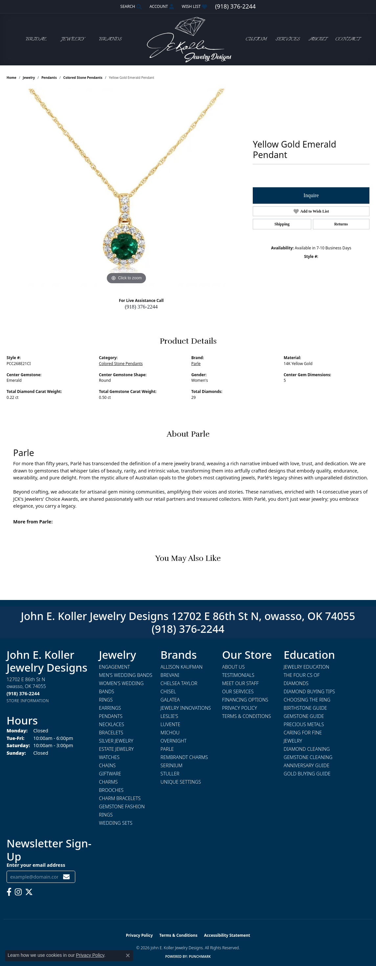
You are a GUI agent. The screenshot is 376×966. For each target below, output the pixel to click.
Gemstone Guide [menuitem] (304, 716)
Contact (347, 39)
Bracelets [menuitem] (111, 732)
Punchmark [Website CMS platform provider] (200, 956)
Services (287, 39)
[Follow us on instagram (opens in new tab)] (18, 892)
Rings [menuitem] (106, 700)
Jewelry (72, 39)
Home (11, 77)
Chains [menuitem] (107, 765)
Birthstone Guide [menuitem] (305, 708)
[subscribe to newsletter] (66, 877)
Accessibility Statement (227, 935)
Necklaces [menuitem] (111, 724)
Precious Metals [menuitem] (304, 724)
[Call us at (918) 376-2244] (23, 693)
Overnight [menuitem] (173, 741)
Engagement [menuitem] (114, 667)
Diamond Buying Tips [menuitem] (309, 691)
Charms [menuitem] (108, 782)
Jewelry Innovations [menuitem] (185, 708)
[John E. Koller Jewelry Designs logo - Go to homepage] (188, 39)
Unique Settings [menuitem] (180, 782)
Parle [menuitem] (167, 749)
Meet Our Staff (240, 683)
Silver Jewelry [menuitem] (116, 741)
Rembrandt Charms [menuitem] (184, 757)
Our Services (238, 691)
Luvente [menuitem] (170, 724)
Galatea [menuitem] (170, 700)
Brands (110, 39)
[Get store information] (28, 700)
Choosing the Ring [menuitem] (307, 700)
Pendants (49, 77)
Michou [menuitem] (169, 732)
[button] (130, 6)
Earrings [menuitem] (110, 708)
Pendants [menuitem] (111, 716)
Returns (341, 224)
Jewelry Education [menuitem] (306, 667)
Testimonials (238, 675)
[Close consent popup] (128, 955)
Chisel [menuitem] (168, 691)
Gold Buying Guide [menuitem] (307, 773)
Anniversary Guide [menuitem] (306, 765)
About (317, 39)
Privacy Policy (239, 708)
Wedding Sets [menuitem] (115, 823)
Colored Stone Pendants (82, 77)
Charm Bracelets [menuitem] (120, 798)
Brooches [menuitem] (111, 790)
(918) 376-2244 (141, 307)
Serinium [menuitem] (171, 765)
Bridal (36, 39)
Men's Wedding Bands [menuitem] (125, 675)
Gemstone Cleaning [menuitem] (308, 757)
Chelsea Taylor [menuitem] (178, 683)
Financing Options (245, 700)
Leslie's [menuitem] (169, 716)
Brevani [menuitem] (169, 675)
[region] (126, 187)
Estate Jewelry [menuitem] (116, 749)
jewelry (29, 77)
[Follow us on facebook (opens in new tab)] (9, 892)
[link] (235, 6)
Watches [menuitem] (109, 757)
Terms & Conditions (246, 716)
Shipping (282, 224)
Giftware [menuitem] (110, 773)
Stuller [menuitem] (169, 773)
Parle (195, 363)
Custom (256, 39)
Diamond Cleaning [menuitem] (307, 749)
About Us (233, 667)
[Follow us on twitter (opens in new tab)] (29, 892)
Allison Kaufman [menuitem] (181, 667)
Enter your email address (36, 865)
